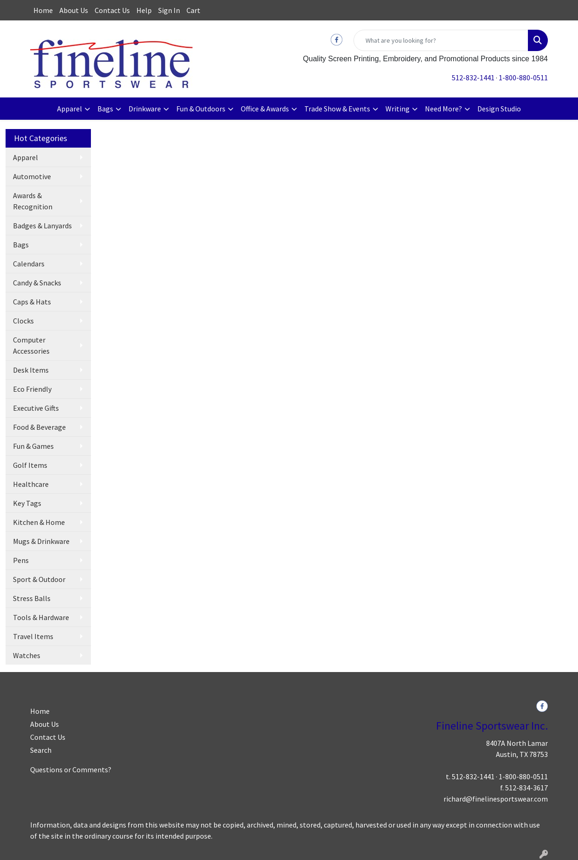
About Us (73, 10)
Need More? (443, 108)
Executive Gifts (36, 408)
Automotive (32, 176)
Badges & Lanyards (42, 225)
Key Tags (27, 503)
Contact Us (112, 10)
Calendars (29, 263)
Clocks (23, 320)
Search (40, 750)
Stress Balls (32, 598)
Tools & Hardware (41, 617)
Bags (105, 108)
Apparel (69, 108)
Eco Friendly (32, 389)
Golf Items (30, 465)
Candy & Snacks (37, 282)
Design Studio (499, 108)
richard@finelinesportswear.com (495, 798)
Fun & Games (33, 446)
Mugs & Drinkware (41, 541)
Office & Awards (265, 108)
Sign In (169, 10)
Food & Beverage (39, 427)
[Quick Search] (440, 40)
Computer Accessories (31, 345)
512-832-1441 (473, 77)
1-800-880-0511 (523, 77)
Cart (193, 10)
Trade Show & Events (337, 108)
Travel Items (33, 636)
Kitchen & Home (39, 522)
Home (43, 10)
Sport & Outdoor (39, 579)
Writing (397, 108)
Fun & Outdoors (200, 108)
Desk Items (31, 370)
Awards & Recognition (32, 201)
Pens (21, 560)
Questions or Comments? (70, 769)
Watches (26, 655)
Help (144, 10)
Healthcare (31, 484)
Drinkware (144, 108)
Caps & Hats (32, 301)
